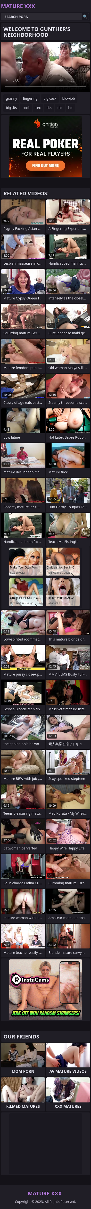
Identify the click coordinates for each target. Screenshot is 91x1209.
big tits (11, 107)
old (59, 107)
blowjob (68, 98)
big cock (50, 98)
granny (11, 98)
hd (70, 107)
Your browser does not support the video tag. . (45, 67)
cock (26, 107)
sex (38, 107)
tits (49, 107)
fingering (30, 98)
